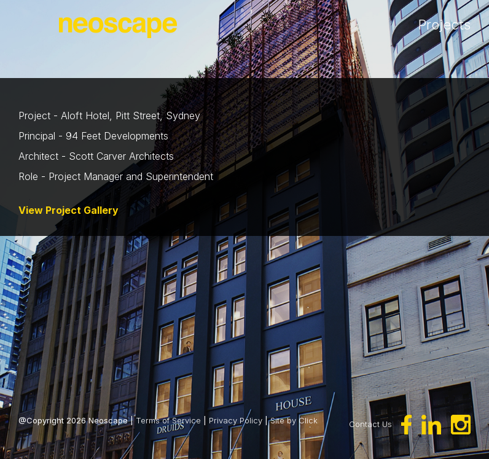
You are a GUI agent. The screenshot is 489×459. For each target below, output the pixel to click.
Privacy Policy (235, 420)
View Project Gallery (68, 210)
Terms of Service (168, 420)
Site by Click (294, 420)
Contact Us (370, 423)
